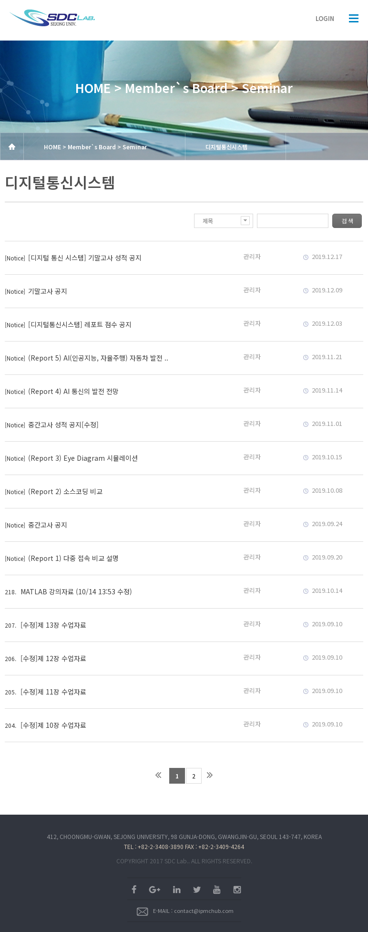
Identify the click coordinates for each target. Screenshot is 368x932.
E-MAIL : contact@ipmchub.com (185, 910)
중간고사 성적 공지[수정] (63, 424)
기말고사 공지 (47, 291)
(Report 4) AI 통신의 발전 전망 (73, 391)
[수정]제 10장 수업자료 (53, 725)
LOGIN (325, 18)
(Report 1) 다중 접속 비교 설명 (73, 558)
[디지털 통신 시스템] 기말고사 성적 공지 (85, 257)
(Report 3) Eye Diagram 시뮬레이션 (83, 458)
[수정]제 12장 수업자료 (53, 658)
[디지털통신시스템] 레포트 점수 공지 (80, 324)
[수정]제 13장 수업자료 (53, 625)
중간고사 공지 (47, 524)
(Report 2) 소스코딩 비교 (65, 491)
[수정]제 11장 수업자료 (53, 691)
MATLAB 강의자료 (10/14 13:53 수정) (76, 591)
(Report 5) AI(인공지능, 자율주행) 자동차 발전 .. (98, 357)
